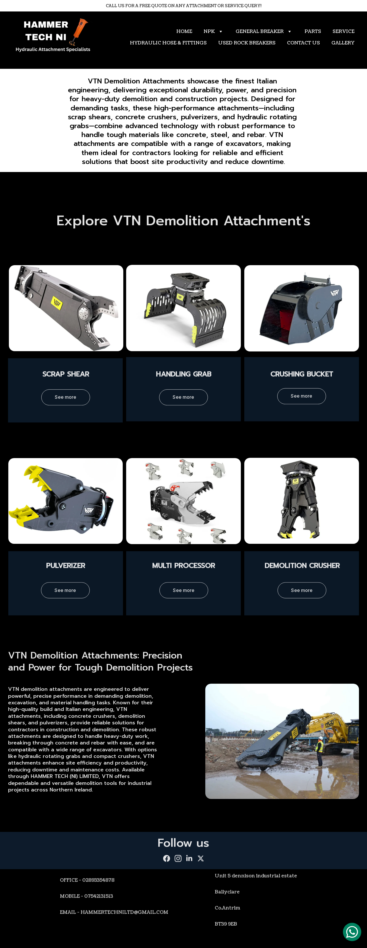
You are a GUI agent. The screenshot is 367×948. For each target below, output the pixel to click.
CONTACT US (303, 43)
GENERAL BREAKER (260, 31)
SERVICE (343, 31)
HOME (184, 31)
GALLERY (342, 43)
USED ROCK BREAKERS (247, 43)
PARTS (312, 31)
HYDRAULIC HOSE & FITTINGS (168, 43)
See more (65, 399)
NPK (209, 31)
